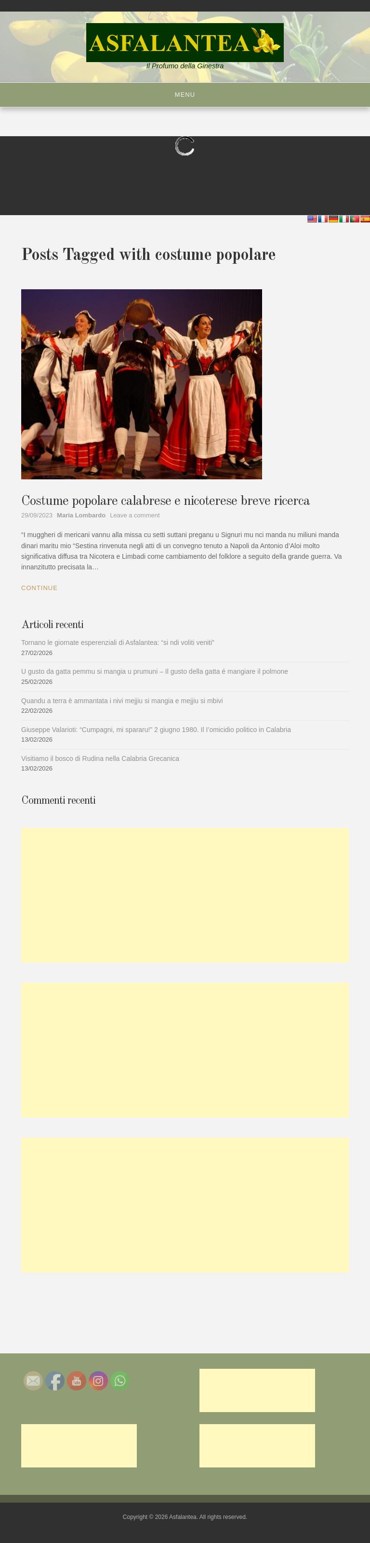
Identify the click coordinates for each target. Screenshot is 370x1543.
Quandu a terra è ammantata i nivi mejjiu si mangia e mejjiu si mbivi (122, 701)
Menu (185, 94)
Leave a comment (134, 515)
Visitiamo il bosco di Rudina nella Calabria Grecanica (100, 758)
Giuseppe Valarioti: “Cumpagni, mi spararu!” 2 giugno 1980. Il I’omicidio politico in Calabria (156, 729)
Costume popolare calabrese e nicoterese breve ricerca (165, 501)
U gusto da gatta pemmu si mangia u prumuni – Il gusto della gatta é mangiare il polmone (154, 671)
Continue (39, 587)
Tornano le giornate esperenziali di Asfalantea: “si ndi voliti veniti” (117, 642)
